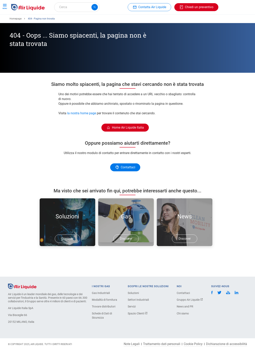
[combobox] (77, 7)
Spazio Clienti (138, 313)
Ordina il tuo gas (24, 21)
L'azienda (144, 21)
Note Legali (132, 344)
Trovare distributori (103, 306)
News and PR (185, 306)
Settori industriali (120, 21)
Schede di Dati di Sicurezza (102, 315)
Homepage (16, 33)
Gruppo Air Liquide (190, 299)
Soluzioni (133, 293)
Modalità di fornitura (104, 299)
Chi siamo (183, 313)
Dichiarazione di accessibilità (226, 344)
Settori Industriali (138, 299)
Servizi (132, 306)
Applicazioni (93, 21)
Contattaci (183, 293)
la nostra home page (81, 128)
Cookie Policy (193, 344)
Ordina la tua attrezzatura (60, 21)
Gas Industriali (101, 293)
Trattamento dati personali (161, 344)
